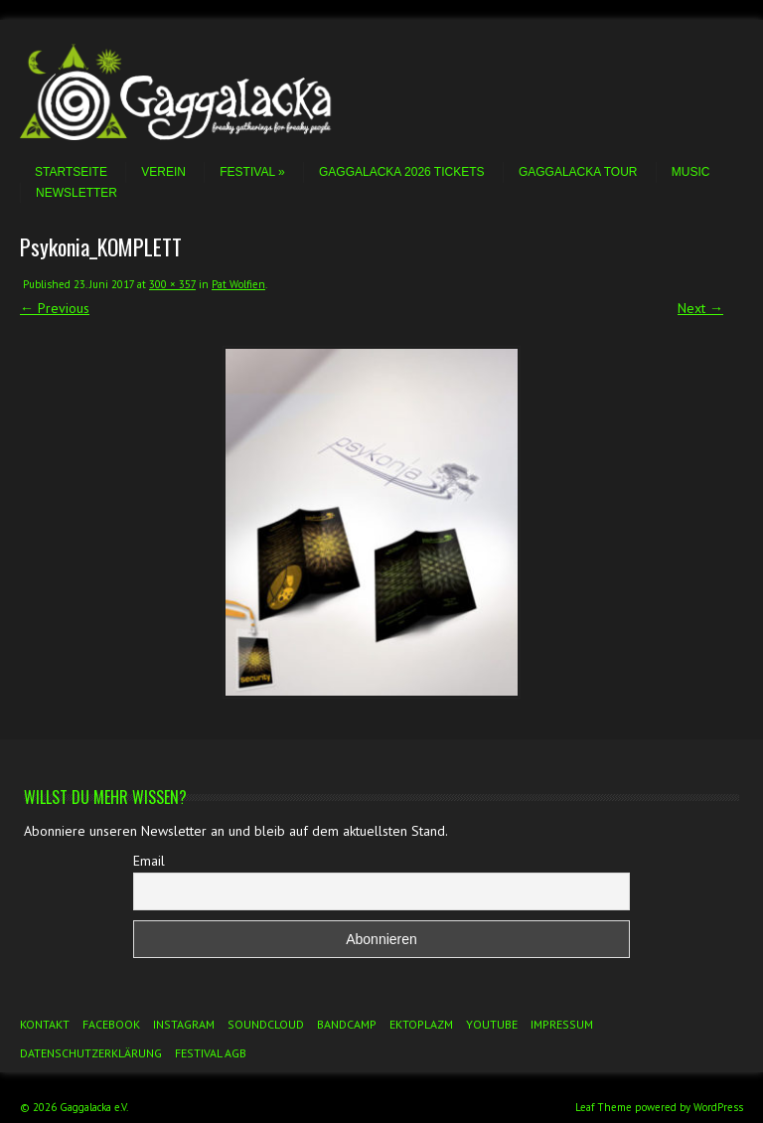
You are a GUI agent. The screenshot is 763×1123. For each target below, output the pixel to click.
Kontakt (45, 1024)
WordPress (718, 1107)
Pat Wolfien (238, 284)
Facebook (111, 1024)
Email (149, 861)
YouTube (492, 1024)
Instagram (184, 1024)
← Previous (54, 308)
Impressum (562, 1024)
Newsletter (76, 193)
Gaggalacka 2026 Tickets (402, 172)
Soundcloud (266, 1024)
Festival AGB (210, 1052)
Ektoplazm (421, 1024)
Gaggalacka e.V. (94, 1107)
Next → (700, 308)
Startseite (71, 172)
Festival (252, 172)
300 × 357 (172, 284)
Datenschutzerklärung (91, 1052)
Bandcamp (347, 1024)
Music (691, 172)
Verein (163, 172)
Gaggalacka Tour (578, 172)
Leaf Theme (603, 1107)
